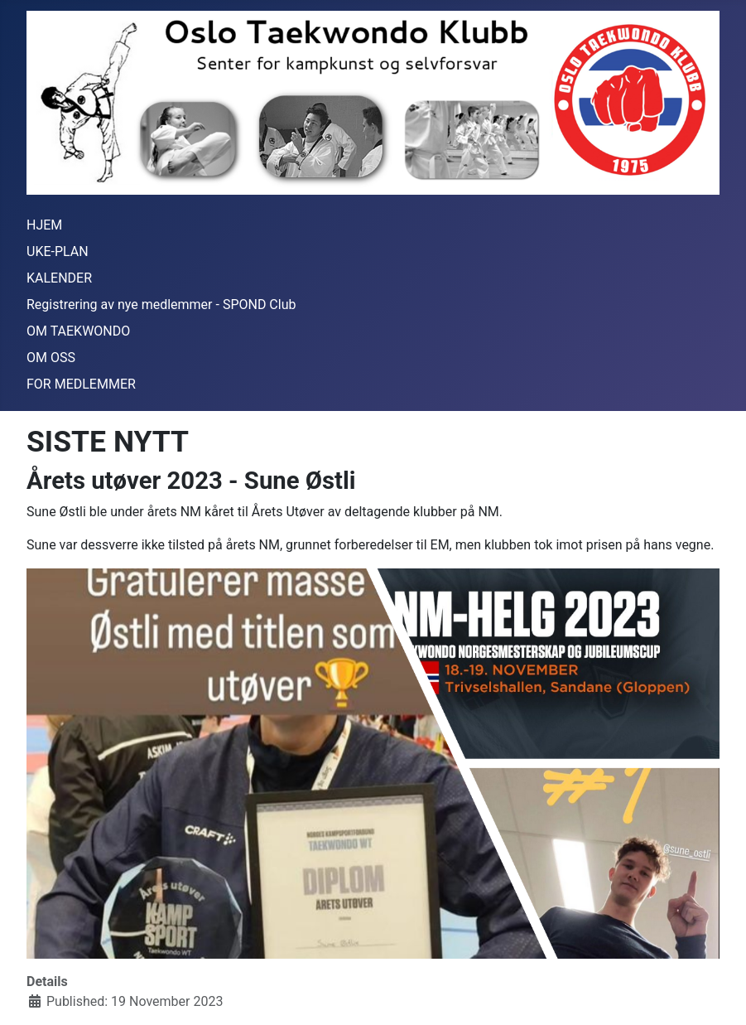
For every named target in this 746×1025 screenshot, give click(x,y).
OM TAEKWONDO (78, 331)
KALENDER (59, 278)
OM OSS (50, 357)
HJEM (44, 225)
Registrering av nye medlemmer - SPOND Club (161, 304)
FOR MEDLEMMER (81, 384)
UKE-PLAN (57, 251)
